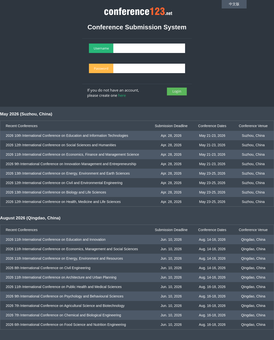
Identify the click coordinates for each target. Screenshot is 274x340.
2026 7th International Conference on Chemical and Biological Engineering (63, 315)
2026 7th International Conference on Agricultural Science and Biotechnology (65, 306)
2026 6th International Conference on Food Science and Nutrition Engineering (66, 325)
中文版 (234, 4)
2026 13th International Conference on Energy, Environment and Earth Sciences (68, 173)
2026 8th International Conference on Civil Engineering (48, 268)
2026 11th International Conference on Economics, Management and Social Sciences (72, 249)
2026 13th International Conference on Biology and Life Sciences (56, 192)
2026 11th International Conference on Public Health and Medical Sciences (64, 287)
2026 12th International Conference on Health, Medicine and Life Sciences (63, 202)
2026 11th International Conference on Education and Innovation (56, 240)
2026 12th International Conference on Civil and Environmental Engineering (64, 183)
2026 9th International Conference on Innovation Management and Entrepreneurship (71, 164)
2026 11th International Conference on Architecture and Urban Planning (61, 277)
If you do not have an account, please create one (113, 93)
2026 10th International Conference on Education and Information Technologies (67, 136)
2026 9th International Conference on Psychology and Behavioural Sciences (64, 296)
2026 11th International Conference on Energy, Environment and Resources (64, 258)
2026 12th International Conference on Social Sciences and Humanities (61, 145)
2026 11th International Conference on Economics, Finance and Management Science (72, 154)
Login (176, 91)
